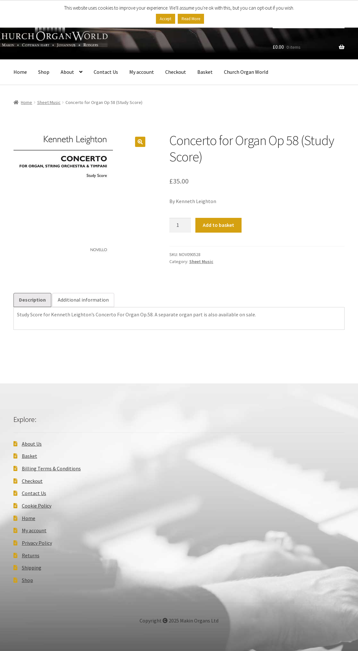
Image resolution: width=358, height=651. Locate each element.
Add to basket (218, 225)
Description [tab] (32, 299)
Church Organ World (246, 72)
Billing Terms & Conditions (51, 468)
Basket (205, 72)
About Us (32, 444)
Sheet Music (49, 102)
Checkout (175, 72)
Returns (30, 555)
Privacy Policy (37, 543)
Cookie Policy (36, 505)
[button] (140, 142)
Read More (191, 18)
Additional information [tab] (83, 299)
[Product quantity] (180, 225)
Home (20, 72)
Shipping (31, 567)
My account (141, 72)
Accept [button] (165, 18)
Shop (43, 72)
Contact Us (106, 72)
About (67, 72)
